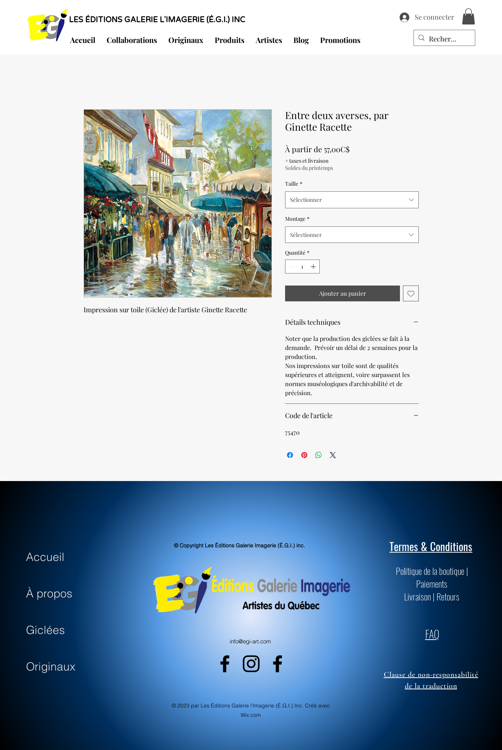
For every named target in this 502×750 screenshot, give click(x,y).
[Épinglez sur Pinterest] (304, 455)
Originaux (50, 667)
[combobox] (352, 199)
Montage (297, 218)
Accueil (45, 557)
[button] (468, 16)
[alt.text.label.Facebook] (225, 663)
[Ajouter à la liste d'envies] (411, 293)
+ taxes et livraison (306, 160)
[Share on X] (332, 455)
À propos (49, 593)
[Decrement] (291, 266)
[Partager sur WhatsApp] (318, 455)
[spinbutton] (302, 266)
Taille (293, 183)
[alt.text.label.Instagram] (251, 663)
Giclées (45, 630)
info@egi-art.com (250, 641)
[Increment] (314, 266)
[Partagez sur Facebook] (289, 455)
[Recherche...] (444, 39)
